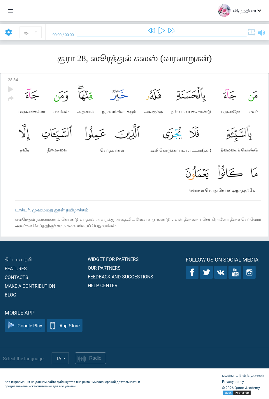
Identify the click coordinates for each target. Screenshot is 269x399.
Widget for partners (113, 259)
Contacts (16, 277)
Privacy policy (233, 381)
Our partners (104, 268)
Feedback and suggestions (120, 276)
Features (16, 268)
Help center (102, 285)
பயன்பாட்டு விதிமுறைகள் (243, 375)
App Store (65, 325)
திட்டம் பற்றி (18, 259)
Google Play (25, 325)
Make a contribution (30, 286)
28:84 (13, 79)
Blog (10, 295)
